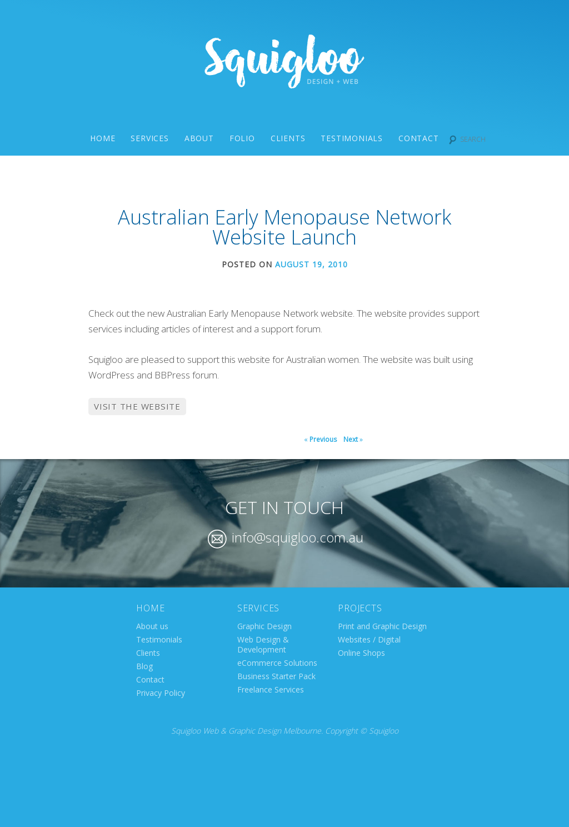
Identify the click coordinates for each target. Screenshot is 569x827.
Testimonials (352, 138)
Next (353, 439)
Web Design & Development (263, 644)
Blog (144, 666)
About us (152, 626)
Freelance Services (270, 689)
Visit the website (137, 406)
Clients (288, 138)
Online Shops (361, 652)
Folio (242, 138)
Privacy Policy (160, 692)
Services (149, 138)
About (199, 138)
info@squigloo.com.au (285, 537)
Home (102, 138)
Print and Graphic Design (382, 626)
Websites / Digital (369, 639)
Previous (320, 439)
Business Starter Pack (276, 676)
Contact (418, 138)
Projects (360, 608)
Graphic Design (264, 626)
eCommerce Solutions (277, 662)
